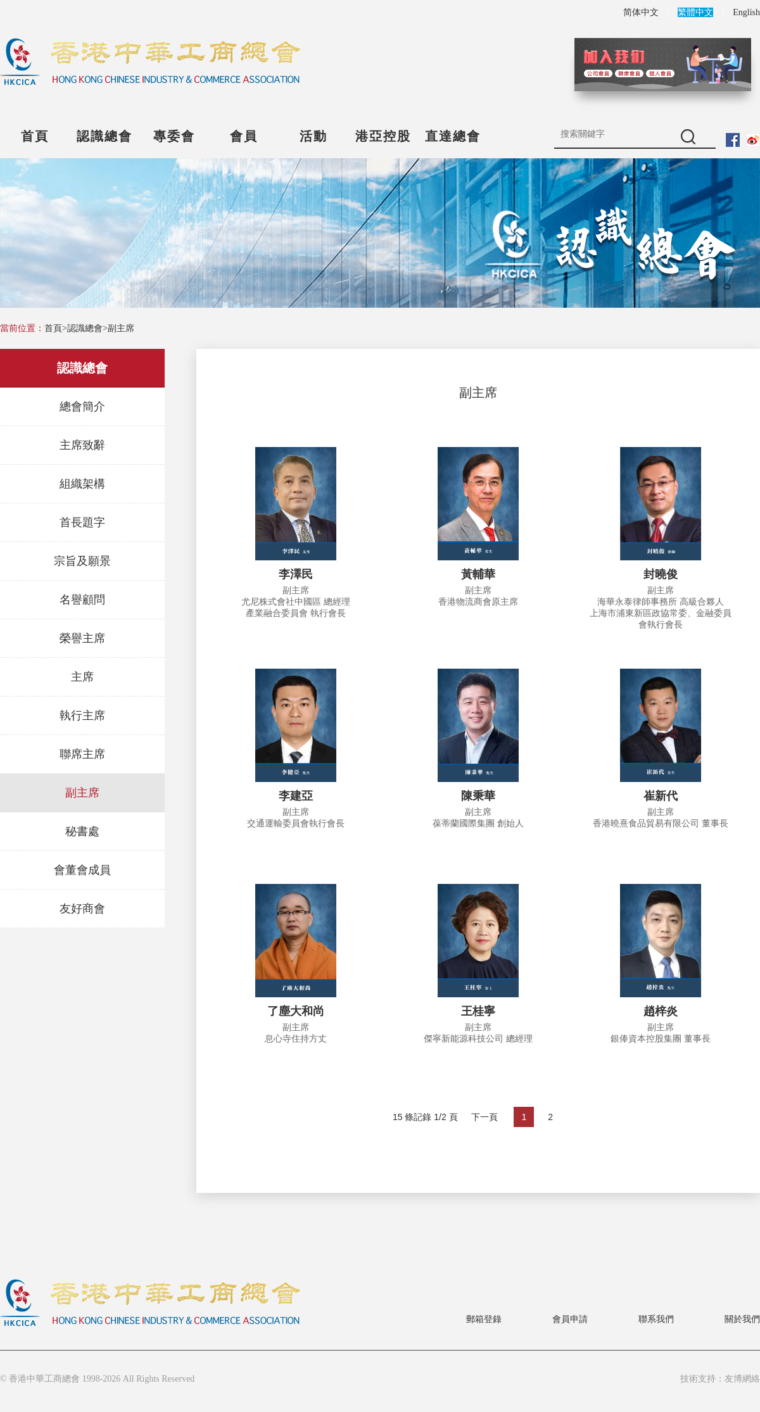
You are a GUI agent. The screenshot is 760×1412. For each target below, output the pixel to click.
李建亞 (296, 796)
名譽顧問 (82, 599)
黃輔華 (478, 574)
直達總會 (453, 136)
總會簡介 (82, 406)
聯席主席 (82, 754)
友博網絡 (742, 1379)
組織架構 (82, 483)
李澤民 (296, 574)
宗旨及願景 (82, 561)
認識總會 (104, 136)
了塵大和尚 (295, 1011)
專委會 (174, 136)
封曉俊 (660, 574)
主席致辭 (82, 445)
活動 (313, 136)
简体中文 (641, 12)
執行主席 (82, 715)
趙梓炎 (660, 1011)
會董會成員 (82, 870)
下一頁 (484, 1117)
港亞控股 (383, 136)
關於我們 (742, 1319)
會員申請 (570, 1319)
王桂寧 (478, 1011)
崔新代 (660, 796)
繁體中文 (695, 12)
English (746, 12)
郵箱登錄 (484, 1319)
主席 (82, 677)
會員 (244, 136)
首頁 (35, 136)
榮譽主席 (82, 638)
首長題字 (82, 522)
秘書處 (82, 831)
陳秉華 (478, 796)
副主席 (121, 328)
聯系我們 (656, 1319)
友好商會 (82, 908)
